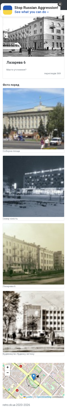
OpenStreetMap (44, 397)
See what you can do (30, 12)
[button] (16, 69)
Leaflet (28, 397)
